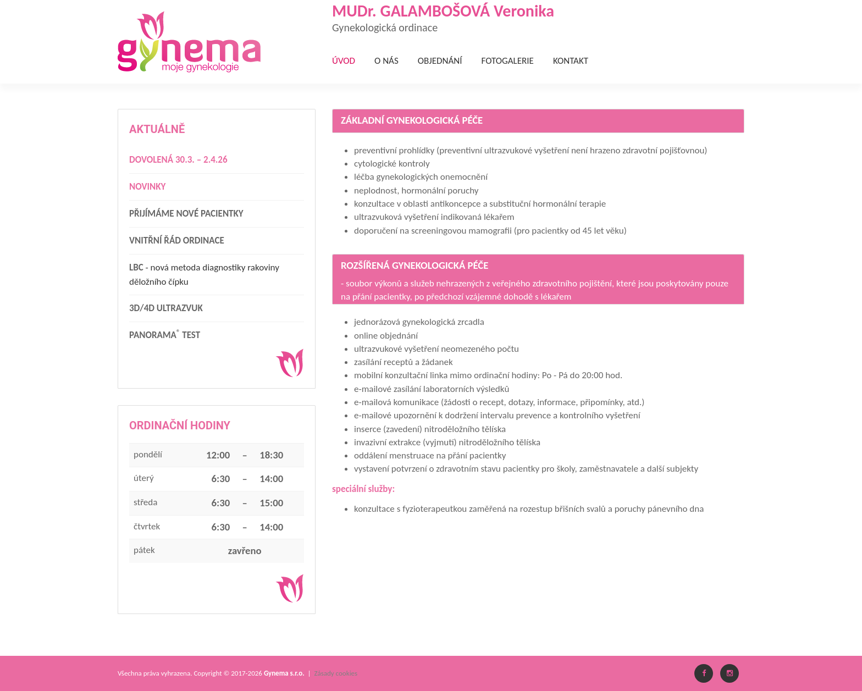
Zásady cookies (335, 673)
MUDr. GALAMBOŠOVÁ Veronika (538, 17)
